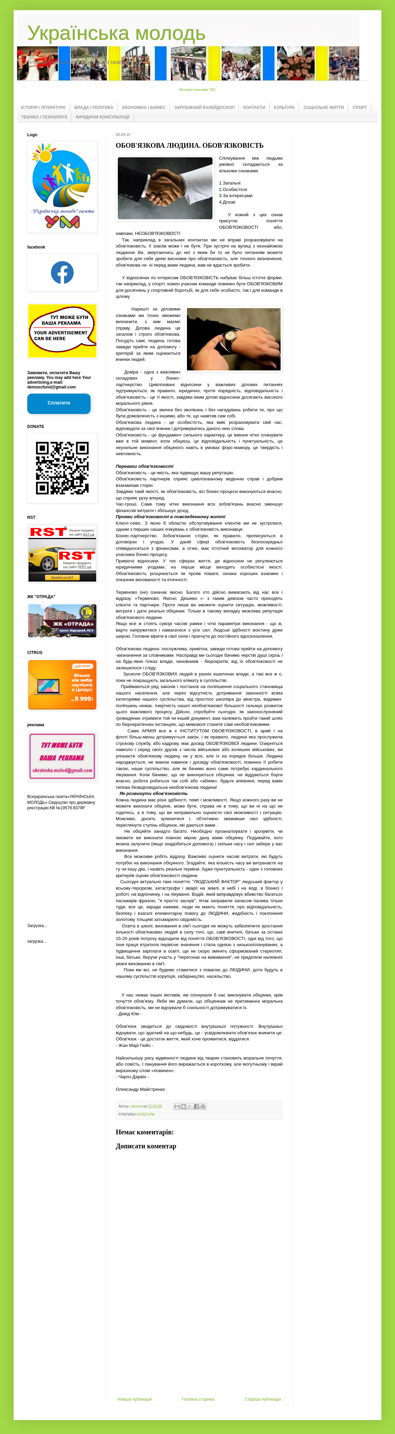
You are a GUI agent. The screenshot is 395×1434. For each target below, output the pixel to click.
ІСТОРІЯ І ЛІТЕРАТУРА (43, 107)
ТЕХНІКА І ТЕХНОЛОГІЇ (44, 117)
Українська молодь (116, 32)
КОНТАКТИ (254, 107)
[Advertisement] (61, 861)
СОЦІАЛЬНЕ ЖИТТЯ (323, 107)
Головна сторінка (198, 1399)
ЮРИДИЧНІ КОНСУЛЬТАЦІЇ (102, 117)
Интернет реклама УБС (197, 90)
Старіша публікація (262, 1399)
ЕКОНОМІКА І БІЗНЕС (143, 107)
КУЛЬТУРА (284, 107)
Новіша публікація (134, 1399)
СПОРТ (360, 107)
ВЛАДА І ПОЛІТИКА (94, 107)
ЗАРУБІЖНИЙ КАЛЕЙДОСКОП (204, 107)
